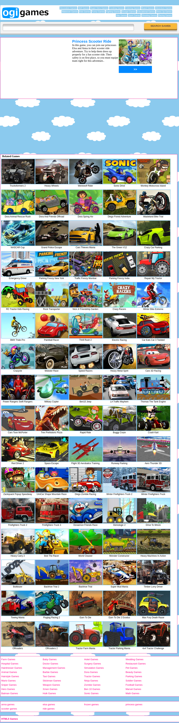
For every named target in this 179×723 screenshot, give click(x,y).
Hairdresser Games (11, 667)
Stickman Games (52, 680)
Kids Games (84, 12)
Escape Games (129, 12)
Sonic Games (91, 693)
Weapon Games (51, 684)
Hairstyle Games (10, 676)
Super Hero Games (99, 8)
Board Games (147, 8)
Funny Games (98, 12)
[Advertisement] (31, 65)
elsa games (49, 704)
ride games (49, 708)
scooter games (9, 708)
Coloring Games (132, 8)
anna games (8, 704)
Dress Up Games (164, 12)
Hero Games (8, 689)
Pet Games (132, 667)
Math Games (132, 693)
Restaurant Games (136, 663)
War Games (121, 15)
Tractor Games (92, 676)
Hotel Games (91, 659)
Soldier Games (133, 680)
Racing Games (165, 15)
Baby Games (50, 659)
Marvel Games (133, 689)
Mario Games (8, 680)
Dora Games (91, 672)
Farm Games (8, 659)
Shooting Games (149, 15)
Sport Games (134, 15)
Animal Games (9, 672)
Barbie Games (50, 672)
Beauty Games (133, 672)
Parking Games (134, 676)
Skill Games (83, 8)
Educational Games (146, 12)
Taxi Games (49, 676)
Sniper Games (9, 684)
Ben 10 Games (92, 689)
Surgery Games (92, 663)
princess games (134, 704)
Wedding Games (134, 659)
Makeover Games (70, 12)
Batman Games (9, 693)
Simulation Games (94, 667)
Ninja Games (91, 680)
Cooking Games (116, 8)
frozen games (91, 704)
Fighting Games (113, 12)
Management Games (54, 667)
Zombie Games (92, 684)
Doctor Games (50, 663)
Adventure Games (163, 8)
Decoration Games (68, 8)
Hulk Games (49, 693)
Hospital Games (9, 663)
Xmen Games (50, 689)
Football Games (134, 684)
